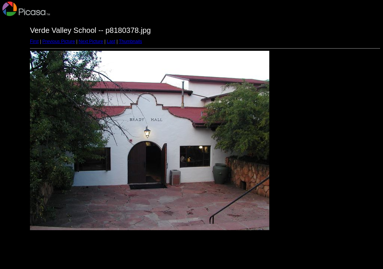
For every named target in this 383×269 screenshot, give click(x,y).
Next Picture (91, 41)
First (34, 41)
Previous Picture (58, 41)
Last (111, 41)
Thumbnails (130, 41)
